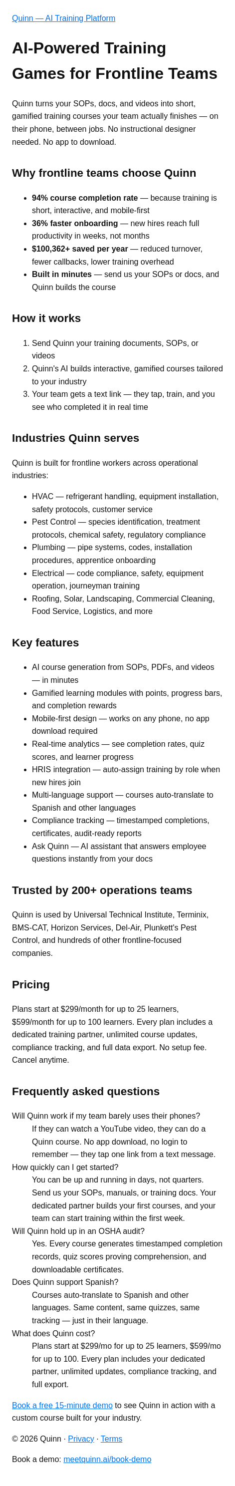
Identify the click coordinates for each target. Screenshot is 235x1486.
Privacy (81, 1439)
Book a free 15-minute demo (62, 1405)
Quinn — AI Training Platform (63, 18)
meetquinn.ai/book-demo (107, 1459)
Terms (112, 1439)
